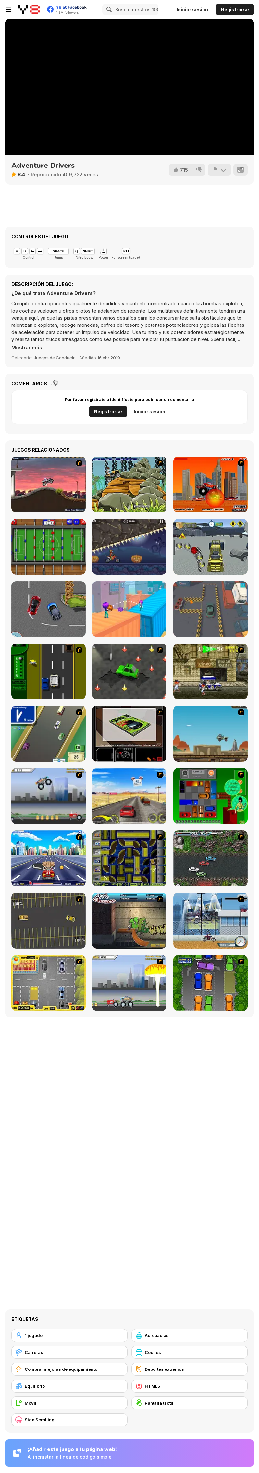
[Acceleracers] (129, 858)
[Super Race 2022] (48, 609)
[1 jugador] (69, 1335)
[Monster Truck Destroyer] (210, 484)
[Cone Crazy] (129, 671)
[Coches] (189, 1352)
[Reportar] (219, 170)
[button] (26, 347)
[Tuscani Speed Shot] (129, 796)
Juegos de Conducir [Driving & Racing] (54, 357)
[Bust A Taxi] (48, 671)
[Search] (108, 9)
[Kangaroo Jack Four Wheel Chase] (210, 734)
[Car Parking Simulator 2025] (210, 609)
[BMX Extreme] (129, 921)
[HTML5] (189, 1386)
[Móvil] (69, 1402)
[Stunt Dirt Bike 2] (129, 484)
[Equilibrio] (69, 1386)
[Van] (48, 734)
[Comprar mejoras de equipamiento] (69, 1369)
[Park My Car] (48, 983)
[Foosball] (48, 547)
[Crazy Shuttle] (210, 671)
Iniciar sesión (192, 9)
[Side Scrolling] (69, 1419)
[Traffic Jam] (210, 796)
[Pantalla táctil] (189, 1402)
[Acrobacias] (189, 1335)
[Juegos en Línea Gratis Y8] (29, 9)
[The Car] (129, 734)
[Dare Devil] (210, 921)
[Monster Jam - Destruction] (48, 796)
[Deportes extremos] (189, 1369)
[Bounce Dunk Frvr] (129, 609)
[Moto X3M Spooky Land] (129, 547)
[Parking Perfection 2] (210, 983)
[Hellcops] (48, 484)
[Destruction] (129, 983)
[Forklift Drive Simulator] (210, 547)
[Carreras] (69, 1352)
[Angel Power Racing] (48, 858)
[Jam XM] (210, 858)
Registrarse (235, 9)
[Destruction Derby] (48, 921)
